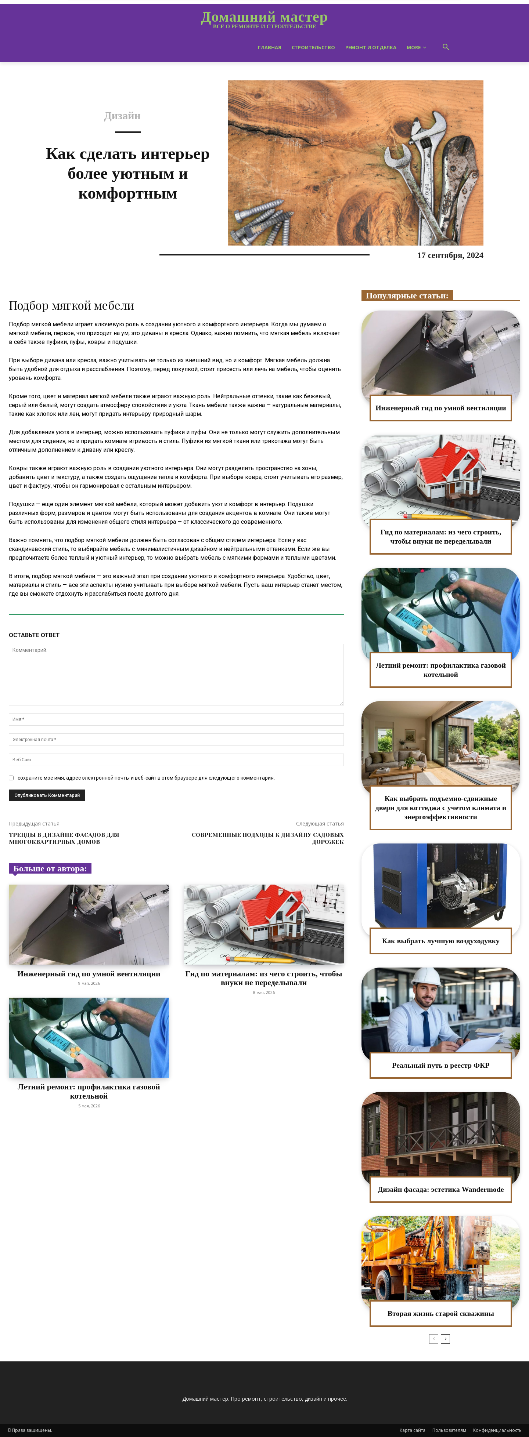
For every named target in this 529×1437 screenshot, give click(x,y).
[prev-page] (433, 1339)
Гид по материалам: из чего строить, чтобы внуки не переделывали (263, 978)
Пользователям (449, 1430)
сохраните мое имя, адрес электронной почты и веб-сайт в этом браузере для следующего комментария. (146, 778)
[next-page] (445, 1339)
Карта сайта (412, 1430)
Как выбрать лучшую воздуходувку (441, 941)
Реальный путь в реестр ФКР (441, 1065)
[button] (446, 47)
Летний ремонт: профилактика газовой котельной (89, 1091)
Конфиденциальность (497, 1430)
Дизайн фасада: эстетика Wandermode (440, 1189)
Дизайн (122, 115)
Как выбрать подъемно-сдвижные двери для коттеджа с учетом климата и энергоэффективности (441, 807)
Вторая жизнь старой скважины (440, 1313)
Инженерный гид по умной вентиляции (89, 973)
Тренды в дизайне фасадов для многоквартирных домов (64, 838)
